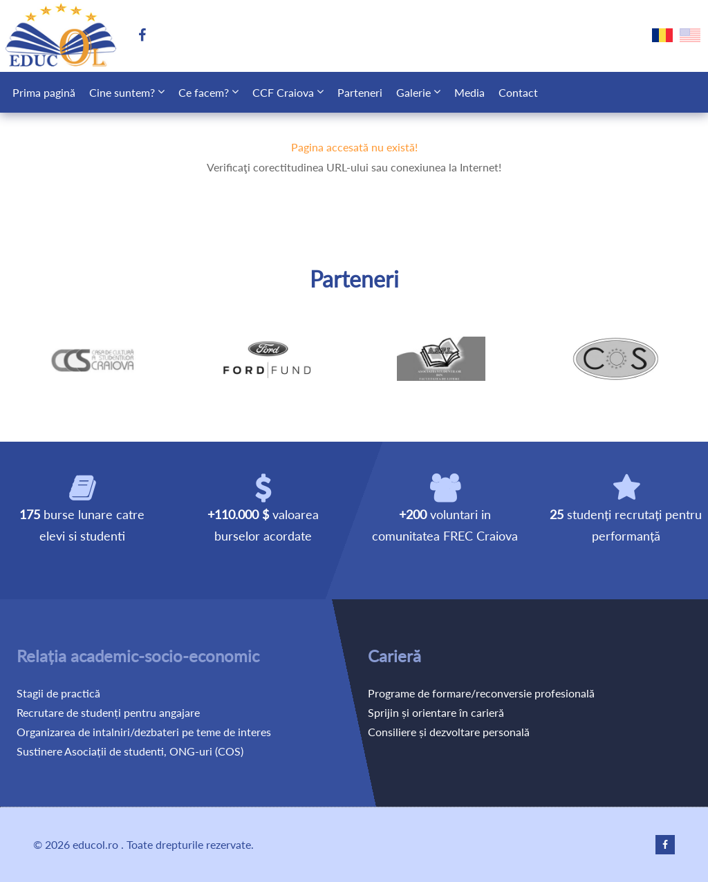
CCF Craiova (283, 92)
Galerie (413, 92)
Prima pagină (43, 92)
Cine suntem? (122, 92)
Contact (518, 92)
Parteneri (359, 92)
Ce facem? (203, 92)
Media (469, 92)
